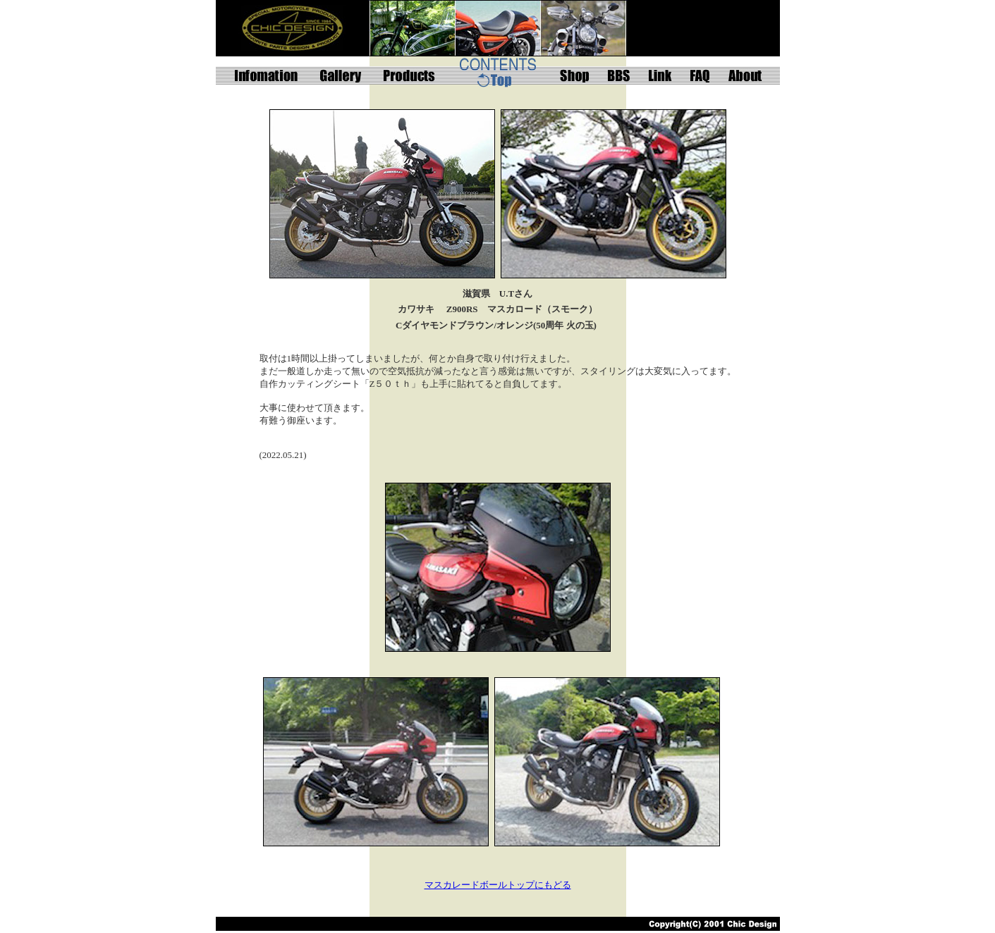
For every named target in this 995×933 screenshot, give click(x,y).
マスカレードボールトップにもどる (498, 884)
